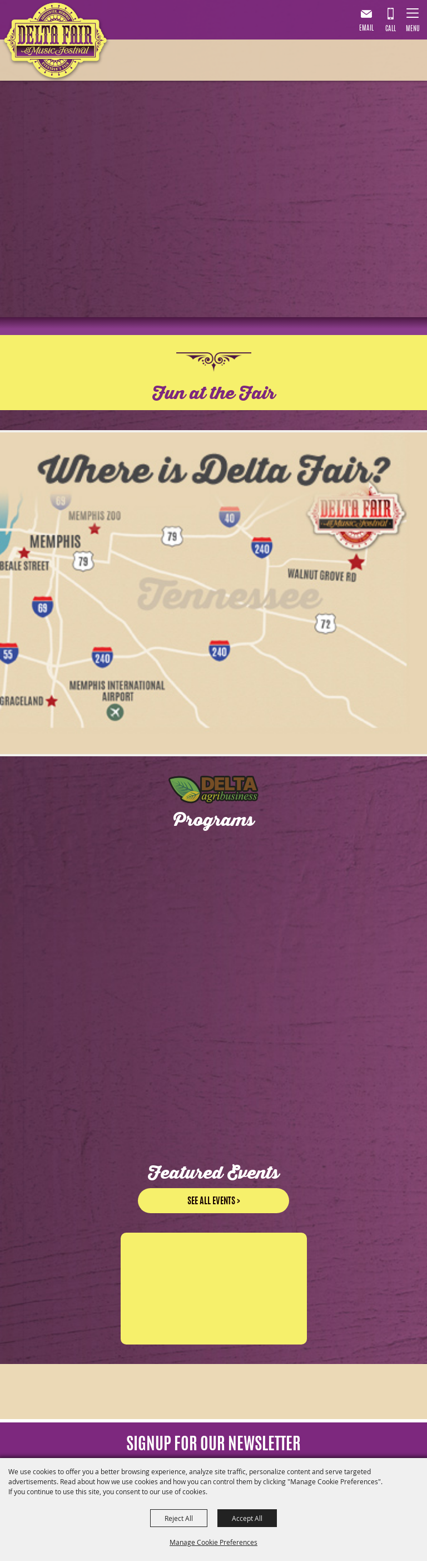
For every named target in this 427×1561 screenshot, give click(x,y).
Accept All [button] (247, 1518)
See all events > (213, 1191)
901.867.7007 (390, 22)
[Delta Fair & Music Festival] (56, 43)
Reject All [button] (179, 1518)
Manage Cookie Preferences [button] (213, 1542)
